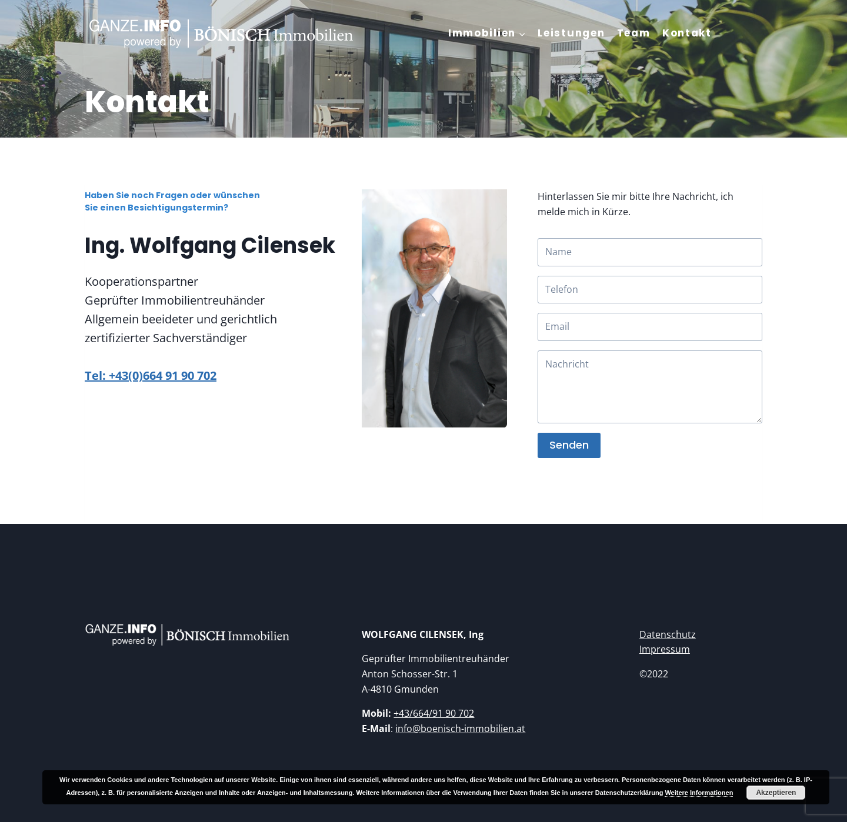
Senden (569, 444)
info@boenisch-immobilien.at (460, 728)
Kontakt (687, 33)
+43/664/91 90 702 (434, 713)
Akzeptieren (776, 792)
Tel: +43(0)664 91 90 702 (150, 375)
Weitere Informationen (699, 792)
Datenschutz (667, 634)
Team (634, 33)
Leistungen (571, 33)
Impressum (664, 649)
